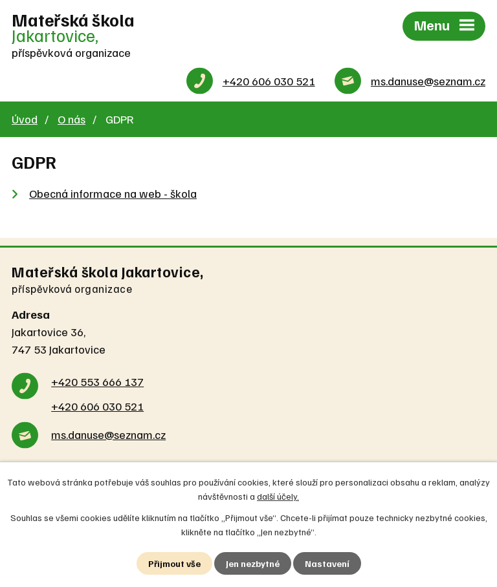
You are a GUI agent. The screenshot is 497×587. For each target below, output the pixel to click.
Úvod (25, 119)
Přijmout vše (174, 563)
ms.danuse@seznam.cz (428, 81)
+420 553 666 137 (97, 381)
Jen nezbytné (253, 563)
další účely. (278, 496)
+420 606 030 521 (269, 81)
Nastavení (327, 563)
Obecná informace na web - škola (113, 193)
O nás (71, 119)
